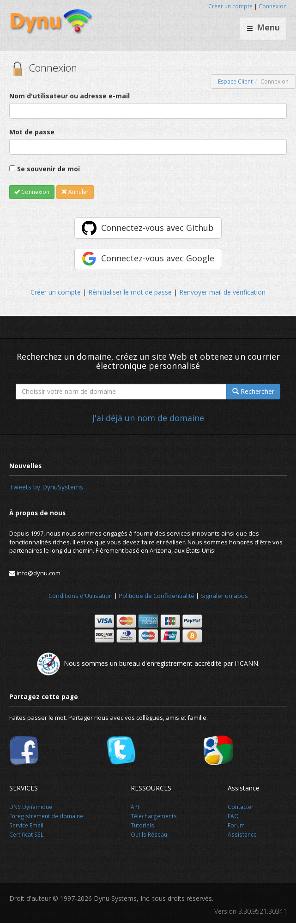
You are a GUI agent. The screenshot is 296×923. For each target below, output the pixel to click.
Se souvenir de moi (48, 168)
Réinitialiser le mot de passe (130, 292)
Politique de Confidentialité (156, 595)
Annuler (75, 192)
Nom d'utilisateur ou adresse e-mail (69, 95)
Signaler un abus (224, 595)
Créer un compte (230, 6)
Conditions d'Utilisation (80, 595)
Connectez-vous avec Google (157, 258)
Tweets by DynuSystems (46, 487)
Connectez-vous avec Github (157, 227)
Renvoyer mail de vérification (222, 292)
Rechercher (253, 391)
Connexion (273, 6)
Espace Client (235, 81)
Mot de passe (31, 131)
